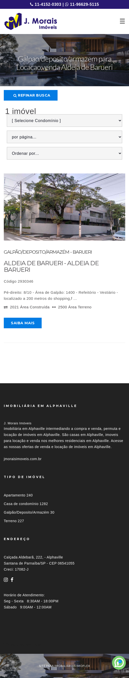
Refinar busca (31, 95)
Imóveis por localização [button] (24, 644)
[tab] (64, 644)
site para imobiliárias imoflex (64, 665)
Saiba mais (23, 323)
